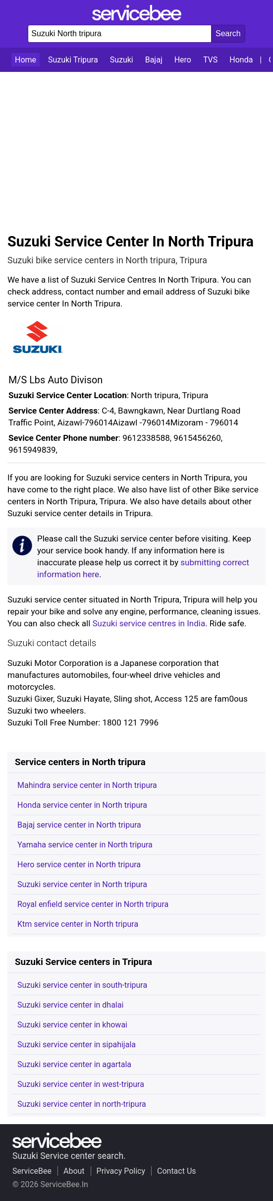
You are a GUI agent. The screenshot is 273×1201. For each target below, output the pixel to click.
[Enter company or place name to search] (120, 34)
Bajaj (154, 59)
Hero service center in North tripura (79, 864)
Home (25, 59)
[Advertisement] (136, 146)
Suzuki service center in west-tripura (80, 1084)
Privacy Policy (121, 1171)
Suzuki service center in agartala (74, 1064)
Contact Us (176, 1171)
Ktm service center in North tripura (77, 924)
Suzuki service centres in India (149, 623)
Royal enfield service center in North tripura (92, 904)
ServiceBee (32, 1171)
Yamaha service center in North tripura (85, 844)
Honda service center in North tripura (82, 805)
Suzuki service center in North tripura (82, 884)
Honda (241, 59)
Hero (182, 59)
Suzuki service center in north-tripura (81, 1104)
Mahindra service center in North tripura (87, 785)
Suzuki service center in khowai (72, 1024)
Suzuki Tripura (73, 59)
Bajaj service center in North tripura (79, 825)
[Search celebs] (228, 34)
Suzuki (121, 59)
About (74, 1171)
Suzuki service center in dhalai (70, 1005)
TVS (210, 59)
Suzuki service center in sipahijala (76, 1044)
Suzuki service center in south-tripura (82, 985)
